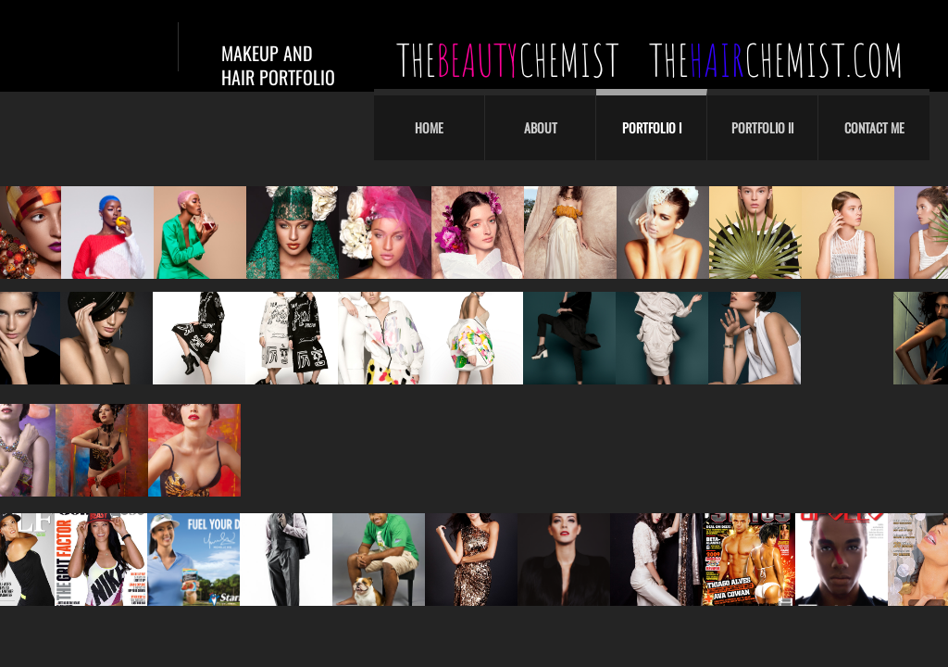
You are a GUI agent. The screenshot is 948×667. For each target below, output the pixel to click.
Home (429, 127)
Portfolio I (651, 127)
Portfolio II (762, 127)
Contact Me (874, 127)
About (540, 127)
